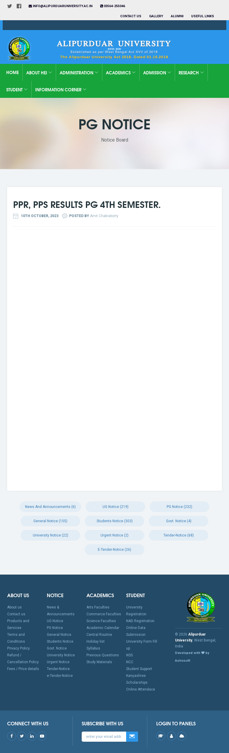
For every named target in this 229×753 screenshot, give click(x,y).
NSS (129, 655)
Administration (79, 72)
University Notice (61, 655)
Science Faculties (101, 621)
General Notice (59, 635)
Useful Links (203, 16)
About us (14, 607)
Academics (121, 72)
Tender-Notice (58, 669)
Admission (157, 72)
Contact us (130, 16)
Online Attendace (140, 689)
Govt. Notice (57, 648)
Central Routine (99, 635)
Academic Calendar (102, 628)
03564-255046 (112, 6)
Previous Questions (102, 655)
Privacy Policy (18, 648)
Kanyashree (136, 676)
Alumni (177, 16)
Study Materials (99, 662)
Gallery (156, 16)
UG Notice (55, 621)
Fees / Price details (23, 669)
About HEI (39, 72)
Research (191, 72)
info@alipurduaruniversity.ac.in (60, 6)
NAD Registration (140, 621)
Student (17, 89)
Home (12, 72)
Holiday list (95, 641)
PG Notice (55, 628)
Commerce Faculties (103, 614)
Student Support (139, 669)
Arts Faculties (97, 607)
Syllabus (93, 648)
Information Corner (60, 89)
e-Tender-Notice (60, 676)
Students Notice (60, 641)
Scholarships (137, 682)
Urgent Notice (58, 662)
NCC (129, 662)
